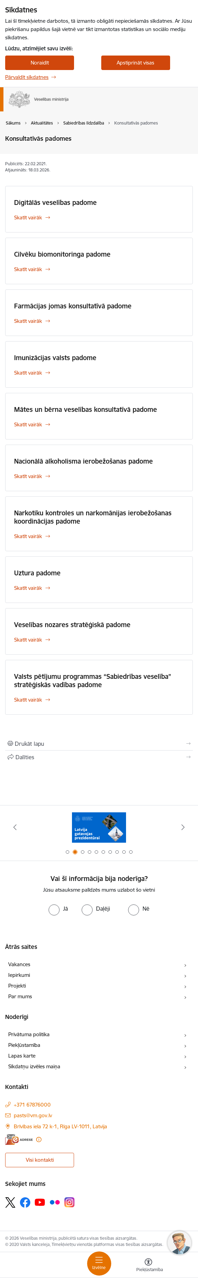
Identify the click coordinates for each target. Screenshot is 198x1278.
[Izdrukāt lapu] (99, 743)
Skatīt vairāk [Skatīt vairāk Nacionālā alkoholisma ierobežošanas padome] (28, 476)
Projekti (17, 985)
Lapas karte (21, 1055)
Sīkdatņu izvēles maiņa (34, 1066)
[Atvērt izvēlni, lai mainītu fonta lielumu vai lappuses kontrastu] (148, 1266)
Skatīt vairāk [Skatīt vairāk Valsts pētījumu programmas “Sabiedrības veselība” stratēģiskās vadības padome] (28, 699)
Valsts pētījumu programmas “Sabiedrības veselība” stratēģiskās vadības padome (92, 680)
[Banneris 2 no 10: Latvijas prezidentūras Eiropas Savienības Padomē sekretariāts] (99, 827)
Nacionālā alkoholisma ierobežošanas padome (83, 461)
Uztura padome (37, 573)
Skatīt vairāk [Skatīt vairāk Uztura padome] (28, 588)
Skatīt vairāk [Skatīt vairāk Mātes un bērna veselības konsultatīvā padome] (28, 424)
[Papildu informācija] (38, 1139)
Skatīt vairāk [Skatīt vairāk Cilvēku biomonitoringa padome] (28, 269)
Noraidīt (40, 62)
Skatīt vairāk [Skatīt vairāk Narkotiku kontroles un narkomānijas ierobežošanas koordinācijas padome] (28, 536)
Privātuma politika (29, 1034)
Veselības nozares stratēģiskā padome (72, 625)
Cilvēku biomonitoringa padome (62, 254)
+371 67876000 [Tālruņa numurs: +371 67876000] (32, 1104)
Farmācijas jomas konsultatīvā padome (73, 306)
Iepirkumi (19, 975)
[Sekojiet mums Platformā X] (10, 1202)
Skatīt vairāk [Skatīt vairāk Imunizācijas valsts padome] (28, 372)
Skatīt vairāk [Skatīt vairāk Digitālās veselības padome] (28, 217)
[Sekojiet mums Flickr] (55, 1202)
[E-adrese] (19, 1139)
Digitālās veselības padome (55, 202)
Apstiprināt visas (135, 62)
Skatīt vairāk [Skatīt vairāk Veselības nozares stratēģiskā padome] (28, 639)
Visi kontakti (40, 1160)
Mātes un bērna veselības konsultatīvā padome (85, 409)
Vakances (19, 964)
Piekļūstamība (24, 1045)
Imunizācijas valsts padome (55, 358)
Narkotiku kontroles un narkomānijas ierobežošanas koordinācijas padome (92, 517)
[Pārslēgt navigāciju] (99, 1263)
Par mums (20, 996)
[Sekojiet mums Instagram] (69, 1202)
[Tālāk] (183, 827)
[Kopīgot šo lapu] (99, 757)
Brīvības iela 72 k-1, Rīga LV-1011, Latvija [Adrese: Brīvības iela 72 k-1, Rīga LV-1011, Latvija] (60, 1126)
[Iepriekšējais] (15, 827)
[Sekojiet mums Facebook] (25, 1202)
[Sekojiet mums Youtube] (40, 1202)
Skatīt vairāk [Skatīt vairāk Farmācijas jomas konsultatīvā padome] (28, 321)
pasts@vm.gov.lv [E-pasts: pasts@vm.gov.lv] (33, 1115)
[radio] (58, 908)
